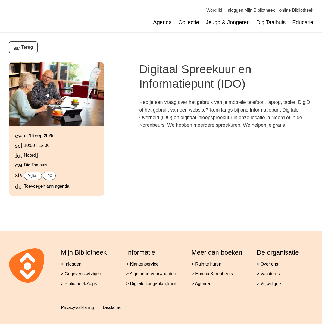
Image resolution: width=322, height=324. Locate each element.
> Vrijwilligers (269, 283)
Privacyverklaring (77, 307)
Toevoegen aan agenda (46, 186)
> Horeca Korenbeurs (212, 273)
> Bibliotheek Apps (79, 283)
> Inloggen (71, 264)
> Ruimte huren (206, 264)
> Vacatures (268, 273)
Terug (27, 47)
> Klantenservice (142, 264)
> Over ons (267, 264)
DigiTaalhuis (271, 22)
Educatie (302, 22)
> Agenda (201, 283)
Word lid (214, 10)
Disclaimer (113, 307)
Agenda (162, 22)
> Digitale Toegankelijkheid (152, 283)
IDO (49, 176)
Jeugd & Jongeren (228, 22)
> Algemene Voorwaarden (151, 273)
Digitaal (32, 176)
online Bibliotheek (296, 10)
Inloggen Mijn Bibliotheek (251, 10)
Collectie (188, 22)
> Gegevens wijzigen (81, 273)
